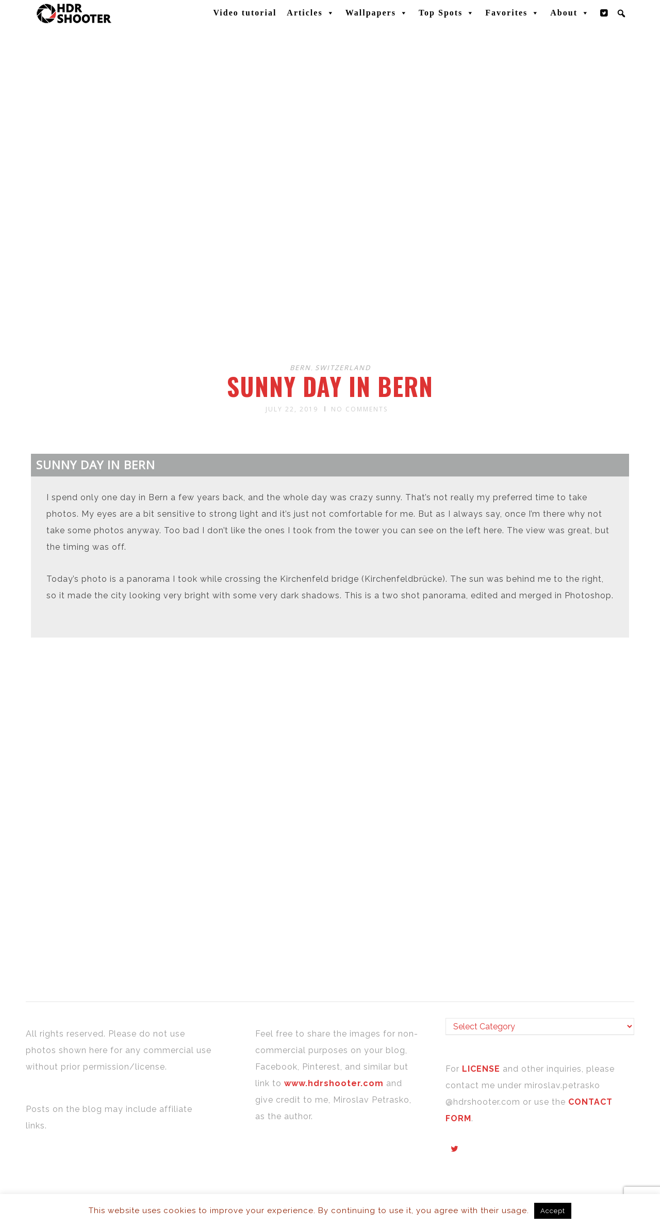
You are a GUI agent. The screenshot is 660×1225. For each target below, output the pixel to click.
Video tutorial (244, 12)
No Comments (359, 409)
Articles (311, 13)
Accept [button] (552, 1211)
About (570, 13)
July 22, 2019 (292, 409)
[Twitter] (604, 13)
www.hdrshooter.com (334, 1083)
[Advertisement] (331, 272)
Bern (300, 367)
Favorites (512, 13)
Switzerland (343, 367)
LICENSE (482, 1069)
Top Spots (447, 13)
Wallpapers (376, 13)
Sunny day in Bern (330, 386)
